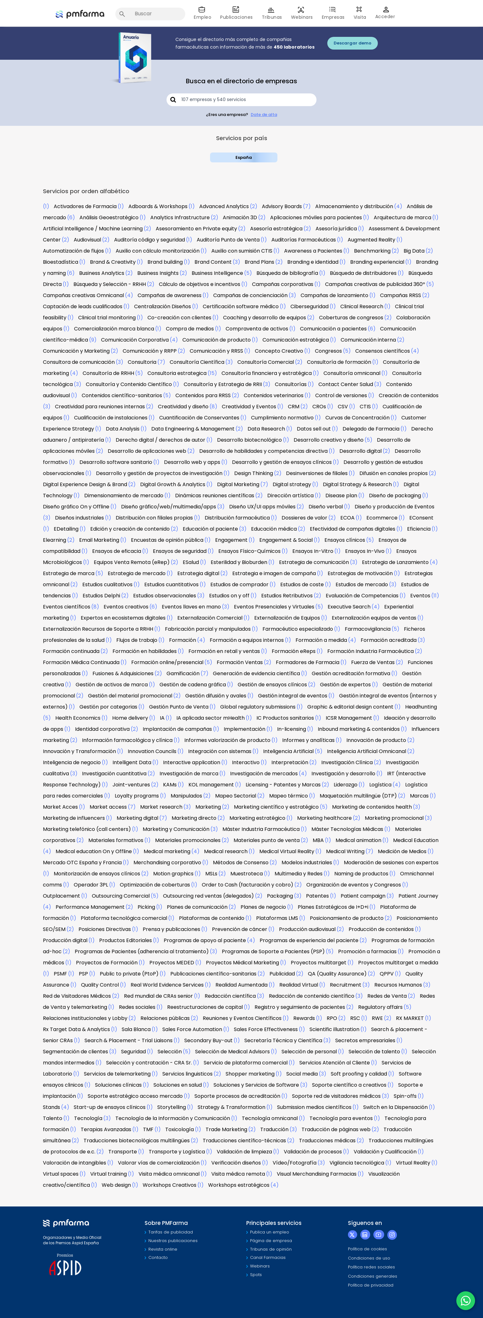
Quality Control (100, 984)
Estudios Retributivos (287, 595)
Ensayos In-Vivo (364, 551)
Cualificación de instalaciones (110, 417)
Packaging (280, 896)
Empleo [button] (202, 13)
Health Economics (77, 718)
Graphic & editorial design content (350, 706)
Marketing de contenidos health (372, 807)
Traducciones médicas (327, 1140)
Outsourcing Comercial (121, 896)
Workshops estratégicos (238, 1185)
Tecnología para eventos (341, 1118)
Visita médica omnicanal (169, 1174)
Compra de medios (190, 328)
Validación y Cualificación (385, 1151)
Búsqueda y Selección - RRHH (109, 284)
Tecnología (88, 1118)
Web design (116, 1185)
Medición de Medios (402, 851)
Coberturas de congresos (351, 317)
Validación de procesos (313, 1151)
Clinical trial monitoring (107, 317)
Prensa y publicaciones (171, 929)
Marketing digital (137, 818)
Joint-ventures (131, 784)
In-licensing (291, 729)
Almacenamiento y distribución (354, 206)
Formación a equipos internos (247, 640)
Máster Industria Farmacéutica (261, 829)
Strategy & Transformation (231, 1107)
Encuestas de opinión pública (167, 540)
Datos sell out (314, 428)
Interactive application (191, 762)
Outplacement (61, 896)
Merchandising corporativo (167, 862)
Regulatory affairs (380, 1007)
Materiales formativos (115, 840)
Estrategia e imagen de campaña (274, 573)
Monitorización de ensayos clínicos (97, 873)
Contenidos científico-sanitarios (122, 395)
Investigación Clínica (347, 762)
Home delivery (130, 718)
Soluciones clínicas (118, 1085)
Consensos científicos (382, 351)
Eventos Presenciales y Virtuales (274, 606)
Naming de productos (361, 873)
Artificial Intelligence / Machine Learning (93, 228)
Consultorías (291, 384)
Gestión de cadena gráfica (193, 684)
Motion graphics (173, 873)
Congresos (328, 351)
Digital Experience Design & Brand (85, 484)
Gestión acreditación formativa (351, 673)
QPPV (387, 973)
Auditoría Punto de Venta (228, 239)
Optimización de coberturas (155, 884)
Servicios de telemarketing (117, 1073)
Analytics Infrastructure (180, 217)
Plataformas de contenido (211, 918)
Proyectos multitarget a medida (398, 962)
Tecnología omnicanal (270, 1118)
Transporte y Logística (177, 1151)
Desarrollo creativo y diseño (329, 440)
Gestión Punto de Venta (178, 706)
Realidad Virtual (298, 984)
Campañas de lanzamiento (334, 295)
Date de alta (264, 115)
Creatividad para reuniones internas (100, 406)
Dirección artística (290, 495)
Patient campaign (363, 896)
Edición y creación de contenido (130, 529)
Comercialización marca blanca (114, 328)
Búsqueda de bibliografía (287, 273)
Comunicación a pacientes (333, 328)
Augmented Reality (371, 239)
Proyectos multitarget (318, 962)
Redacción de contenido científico (311, 996)
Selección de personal (309, 1051)
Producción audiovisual (307, 929)
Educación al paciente (210, 529)
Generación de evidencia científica (256, 673)
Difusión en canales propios (393, 473)
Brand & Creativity (113, 262)
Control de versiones (341, 395)
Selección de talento (374, 1051)
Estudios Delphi (101, 595)
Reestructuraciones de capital (205, 1007)
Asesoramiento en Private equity (196, 228)
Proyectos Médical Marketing (242, 962)
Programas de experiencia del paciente (309, 940)
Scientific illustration (334, 1029)
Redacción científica (230, 996)
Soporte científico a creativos (349, 1085)
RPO (332, 1018)
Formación (182, 640)
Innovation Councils (152, 751)
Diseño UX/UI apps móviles (262, 506)
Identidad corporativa (102, 729)
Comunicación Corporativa (135, 339)
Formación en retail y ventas (224, 651)
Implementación (244, 729)
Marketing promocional (394, 818)
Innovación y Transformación (79, 751)
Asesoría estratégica (276, 228)
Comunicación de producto (216, 339)
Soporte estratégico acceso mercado (135, 1096)
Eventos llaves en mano (191, 606)
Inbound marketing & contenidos (359, 729)
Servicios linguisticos (187, 1073)
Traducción (274, 1129)
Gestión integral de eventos (292, 695)
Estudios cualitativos (107, 584)
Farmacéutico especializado (297, 629)
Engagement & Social (286, 540)
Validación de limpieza (244, 1151)
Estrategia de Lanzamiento (395, 562)
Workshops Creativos (169, 1185)
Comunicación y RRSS (216, 351)
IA (162, 718)
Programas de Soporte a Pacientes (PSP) (273, 951)
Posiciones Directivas (104, 929)
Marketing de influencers (74, 818)
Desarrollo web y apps (192, 462)
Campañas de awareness (169, 295)
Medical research (226, 851)
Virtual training (108, 1174)
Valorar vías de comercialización (159, 1162)
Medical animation (358, 840)
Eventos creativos (126, 606)
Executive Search (349, 606)
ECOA (347, 517)
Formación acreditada (389, 640)
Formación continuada (71, 651)
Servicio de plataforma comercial (246, 1062)
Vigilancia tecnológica (357, 1162)
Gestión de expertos (345, 684)
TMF (148, 1129)
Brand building (165, 262)
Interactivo (246, 762)
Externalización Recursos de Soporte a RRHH (98, 629)
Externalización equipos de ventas (374, 618)
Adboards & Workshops (157, 206)
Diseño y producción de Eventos (394, 506)
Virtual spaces (60, 1174)
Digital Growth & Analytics (172, 484)
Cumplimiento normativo (282, 417)
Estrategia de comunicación (314, 562)
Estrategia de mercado (137, 573)
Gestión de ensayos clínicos (272, 684)
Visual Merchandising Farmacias (317, 1174)
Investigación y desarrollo (343, 773)
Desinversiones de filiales (317, 473)
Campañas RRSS (400, 295)
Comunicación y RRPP (150, 351)
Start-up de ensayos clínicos (110, 1107)
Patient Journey (418, 896)
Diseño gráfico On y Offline (76, 506)
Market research (161, 807)
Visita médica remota (238, 1174)
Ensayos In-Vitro (312, 551)
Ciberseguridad (309, 306)
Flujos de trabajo (136, 640)
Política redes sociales (371, 1267)
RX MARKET (410, 1018)
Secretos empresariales (365, 1040)
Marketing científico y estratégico (276, 807)
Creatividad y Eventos (249, 406)
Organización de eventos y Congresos (353, 884)
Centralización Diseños (162, 306)
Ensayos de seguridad (180, 551)
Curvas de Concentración (357, 417)
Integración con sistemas (219, 751)
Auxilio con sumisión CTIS (241, 251)
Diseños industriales (79, 517)
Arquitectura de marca (402, 217)
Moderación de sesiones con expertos (391, 862)
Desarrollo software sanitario (115, 462)
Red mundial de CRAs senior (158, 996)
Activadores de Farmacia (85, 206)
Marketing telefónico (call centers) (87, 829)
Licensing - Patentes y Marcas (283, 784)
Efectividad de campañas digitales (352, 529)
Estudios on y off (229, 595)
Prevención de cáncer (239, 929)
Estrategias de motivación (360, 573)
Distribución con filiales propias (154, 517)
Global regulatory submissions (258, 706)
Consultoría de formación (339, 362)
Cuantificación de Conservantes (199, 417)
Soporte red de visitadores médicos (336, 1096)
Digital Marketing (238, 484)
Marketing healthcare (324, 818)
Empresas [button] (333, 13)
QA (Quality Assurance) (337, 973)
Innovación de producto (376, 740)
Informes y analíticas (308, 740)
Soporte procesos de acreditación (237, 1096)
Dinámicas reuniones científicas (214, 495)
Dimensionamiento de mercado (123, 495)
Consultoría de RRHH (108, 373)
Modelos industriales (307, 862)
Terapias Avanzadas (106, 1129)
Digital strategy (292, 484)
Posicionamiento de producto (347, 918)
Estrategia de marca (68, 573)
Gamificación (183, 673)
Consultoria (142, 362)
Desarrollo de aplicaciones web (147, 451)
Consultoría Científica (197, 362)
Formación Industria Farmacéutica (370, 651)
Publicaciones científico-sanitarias (213, 973)
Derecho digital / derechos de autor (160, 440)
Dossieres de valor (304, 517)
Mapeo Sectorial (235, 795)
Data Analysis (122, 428)
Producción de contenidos (381, 929)
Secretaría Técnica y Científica (283, 1040)
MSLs (211, 873)
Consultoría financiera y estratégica (266, 373)
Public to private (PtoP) (129, 973)
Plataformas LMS (277, 918)
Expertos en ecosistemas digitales (123, 618)
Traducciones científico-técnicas (244, 1140)
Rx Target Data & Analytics (76, 1029)
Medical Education (416, 840)
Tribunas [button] (272, 13)
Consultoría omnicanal (351, 373)
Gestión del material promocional (130, 695)
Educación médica (274, 529)
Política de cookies (367, 1249)
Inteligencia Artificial (288, 751)
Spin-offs (405, 1096)
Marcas (419, 795)
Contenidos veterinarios (273, 395)
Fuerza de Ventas (373, 662)
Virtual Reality (413, 1162)
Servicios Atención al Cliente (334, 1062)
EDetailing (66, 529)
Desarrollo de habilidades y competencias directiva (263, 451)
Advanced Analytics (224, 206)
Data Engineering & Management (193, 428)
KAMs (170, 784)
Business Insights (158, 273)
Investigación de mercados (264, 773)
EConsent (421, 517)
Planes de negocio (263, 907)
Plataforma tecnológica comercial (124, 918)
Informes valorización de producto (227, 740)
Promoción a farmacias (367, 951)
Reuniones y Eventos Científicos (242, 1018)
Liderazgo (345, 784)
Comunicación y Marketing (76, 351)
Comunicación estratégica (295, 339)
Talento (52, 1118)
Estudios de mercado (362, 584)
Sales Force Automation (192, 1029)
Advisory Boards (282, 206)
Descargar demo (352, 43)
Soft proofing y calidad (359, 1073)
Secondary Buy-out (208, 1040)
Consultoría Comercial (265, 362)
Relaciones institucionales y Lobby (85, 1018)
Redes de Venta (387, 996)
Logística (380, 784)
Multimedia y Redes (299, 873)
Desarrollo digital (360, 451)
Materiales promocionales (188, 840)
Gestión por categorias (108, 706)
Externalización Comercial (209, 618)
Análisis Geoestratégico (109, 217)
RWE (377, 1018)
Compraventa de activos (257, 328)
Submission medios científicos (314, 1107)
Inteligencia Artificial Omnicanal (366, 751)
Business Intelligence (217, 273)
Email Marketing (99, 540)
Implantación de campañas (177, 729)
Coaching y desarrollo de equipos (264, 317)
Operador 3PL (91, 884)
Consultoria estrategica (177, 373)
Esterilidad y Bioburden (239, 562)
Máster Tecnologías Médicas (347, 829)
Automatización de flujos (73, 251)
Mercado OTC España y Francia (82, 862)
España (243, 157)
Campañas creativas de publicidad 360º (375, 284)
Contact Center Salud (345, 384)
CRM (293, 406)
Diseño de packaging (395, 495)
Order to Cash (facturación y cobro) (247, 884)
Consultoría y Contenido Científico (129, 384)
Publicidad (282, 973)
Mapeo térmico (288, 795)
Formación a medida (321, 640)
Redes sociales (137, 1007)
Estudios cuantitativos (171, 584)
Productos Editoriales (125, 940)
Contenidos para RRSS (203, 395)
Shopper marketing (250, 1073)
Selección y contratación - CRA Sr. (149, 1062)
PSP (83, 973)
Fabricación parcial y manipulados (208, 629)
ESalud (191, 562)
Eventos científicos (66, 606)
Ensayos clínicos (344, 540)
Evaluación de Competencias (362, 595)
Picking (146, 907)
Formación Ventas (240, 662)
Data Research (266, 428)
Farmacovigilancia (368, 629)
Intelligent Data (131, 762)
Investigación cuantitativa (114, 773)
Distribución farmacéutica (237, 517)
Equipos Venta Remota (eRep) (132, 562)
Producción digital (65, 940)
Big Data (414, 251)
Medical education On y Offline (94, 851)
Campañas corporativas (282, 284)
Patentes (317, 896)
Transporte (122, 1151)
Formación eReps (294, 651)
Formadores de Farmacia (307, 662)
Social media (302, 1073)
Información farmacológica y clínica (127, 740)
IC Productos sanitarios (285, 718)
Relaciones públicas (165, 1018)
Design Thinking (253, 473)
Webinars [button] (302, 13)
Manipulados (186, 795)
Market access (108, 807)
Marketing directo (194, 818)
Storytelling (171, 1107)
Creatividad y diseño (183, 406)
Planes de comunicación (197, 907)
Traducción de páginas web (336, 1129)
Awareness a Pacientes (313, 251)
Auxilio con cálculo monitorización (158, 251)
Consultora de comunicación (79, 362)
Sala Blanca (136, 1029)
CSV (343, 406)
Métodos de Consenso (241, 862)
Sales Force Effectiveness (266, 1029)
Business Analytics (101, 273)
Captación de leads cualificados (82, 306)
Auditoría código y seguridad (149, 239)
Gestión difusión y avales (215, 695)
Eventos (420, 595)
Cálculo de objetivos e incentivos (199, 284)
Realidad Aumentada (241, 984)
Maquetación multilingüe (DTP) (358, 795)
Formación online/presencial (167, 662)
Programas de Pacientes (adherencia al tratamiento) (142, 951)
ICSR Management (349, 718)
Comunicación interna (368, 339)
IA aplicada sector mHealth (210, 718)
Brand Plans (259, 262)
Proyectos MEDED (171, 962)
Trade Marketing (226, 1129)
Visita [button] (360, 13)
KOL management (211, 784)
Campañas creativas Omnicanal (83, 295)
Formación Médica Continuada (81, 662)
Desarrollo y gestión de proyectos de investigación (159, 473)
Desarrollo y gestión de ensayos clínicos (282, 462)
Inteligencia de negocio (72, 762)
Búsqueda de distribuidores (363, 273)
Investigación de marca (189, 773)
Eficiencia (419, 529)
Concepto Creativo (279, 351)
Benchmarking (372, 251)
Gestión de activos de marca (112, 684)
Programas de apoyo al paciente (205, 940)
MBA (318, 840)
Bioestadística (60, 262)
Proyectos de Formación (107, 962)
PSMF (60, 973)
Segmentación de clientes (75, 1051)
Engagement (231, 540)
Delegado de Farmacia (371, 428)
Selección (170, 1051)
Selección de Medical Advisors (232, 1051)
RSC (355, 1018)
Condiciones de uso (369, 1258)
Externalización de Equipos (287, 618)
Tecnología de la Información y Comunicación (172, 1118)
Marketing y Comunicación (176, 829)
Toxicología (179, 1129)
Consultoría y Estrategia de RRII (223, 384)
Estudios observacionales (164, 595)
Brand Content (213, 262)
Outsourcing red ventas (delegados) (208, 896)
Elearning (54, 540)
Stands (51, 1107)
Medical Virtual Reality (286, 851)
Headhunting (421, 706)
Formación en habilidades (144, 651)
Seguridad (133, 1051)
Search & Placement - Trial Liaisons (129, 1040)
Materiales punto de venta (267, 840)
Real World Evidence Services (167, 984)
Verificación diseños (236, 1162)
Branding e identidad (312, 262)
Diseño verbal (326, 506)
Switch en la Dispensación (395, 1107)
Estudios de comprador (239, 584)
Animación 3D (240, 217)
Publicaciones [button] (236, 13)
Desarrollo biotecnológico (249, 440)
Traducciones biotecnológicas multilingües (137, 1140)
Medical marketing (167, 851)
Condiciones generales (372, 1276)
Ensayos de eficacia (116, 551)
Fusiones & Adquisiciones (122, 673)
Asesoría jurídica (336, 228)
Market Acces (60, 807)
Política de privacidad (370, 1285)
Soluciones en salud (177, 1085)
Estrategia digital (198, 573)
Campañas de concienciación (250, 295)
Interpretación (289, 762)
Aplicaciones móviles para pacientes (316, 217)
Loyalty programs (137, 795)
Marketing (208, 807)
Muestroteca (246, 873)
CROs (319, 406)
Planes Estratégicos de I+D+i (333, 907)
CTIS (365, 406)
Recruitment (345, 984)
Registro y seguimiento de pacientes (300, 1007)
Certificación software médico (241, 306)
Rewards (304, 1018)
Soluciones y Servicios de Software (256, 1085)
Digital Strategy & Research (357, 484)
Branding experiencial (377, 262)
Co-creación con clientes (179, 317)
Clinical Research (361, 306)
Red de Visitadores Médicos (77, 996)
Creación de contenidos (409, 395)
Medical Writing (345, 851)
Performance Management (90, 907)
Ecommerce (382, 517)
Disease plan (341, 495)
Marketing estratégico (257, 818)
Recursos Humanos (398, 984)
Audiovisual (87, 239)
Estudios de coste (302, 584)
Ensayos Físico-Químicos (249, 551)
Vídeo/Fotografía (294, 1162)
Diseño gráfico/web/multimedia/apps (168, 506)
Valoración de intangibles (74, 1162)
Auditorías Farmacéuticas (303, 239)
